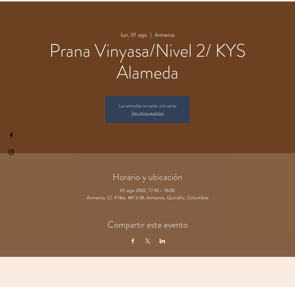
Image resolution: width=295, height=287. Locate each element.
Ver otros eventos (147, 112)
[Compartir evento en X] (148, 240)
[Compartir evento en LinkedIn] (162, 240)
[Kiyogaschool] (11, 152)
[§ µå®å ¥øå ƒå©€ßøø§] (11, 135)
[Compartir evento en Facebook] (133, 240)
